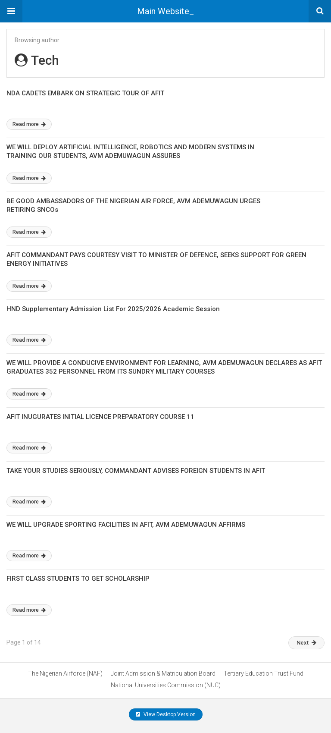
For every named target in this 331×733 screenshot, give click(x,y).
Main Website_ (165, 11)
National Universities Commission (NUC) (166, 685)
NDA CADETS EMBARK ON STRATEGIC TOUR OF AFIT (85, 93)
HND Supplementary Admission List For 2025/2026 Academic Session (113, 309)
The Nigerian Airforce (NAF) (65, 673)
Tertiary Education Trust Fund (263, 673)
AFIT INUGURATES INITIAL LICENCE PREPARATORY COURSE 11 (100, 417)
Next (306, 642)
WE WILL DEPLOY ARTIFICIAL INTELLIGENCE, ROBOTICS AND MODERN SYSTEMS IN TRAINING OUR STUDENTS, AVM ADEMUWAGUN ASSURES (130, 151)
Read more (29, 124)
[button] (11, 11)
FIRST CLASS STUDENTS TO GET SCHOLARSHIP (78, 578)
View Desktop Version (166, 714)
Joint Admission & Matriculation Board (163, 673)
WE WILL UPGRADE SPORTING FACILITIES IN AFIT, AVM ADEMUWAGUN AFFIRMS (125, 525)
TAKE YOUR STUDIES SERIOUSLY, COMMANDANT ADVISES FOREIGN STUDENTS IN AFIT (135, 471)
